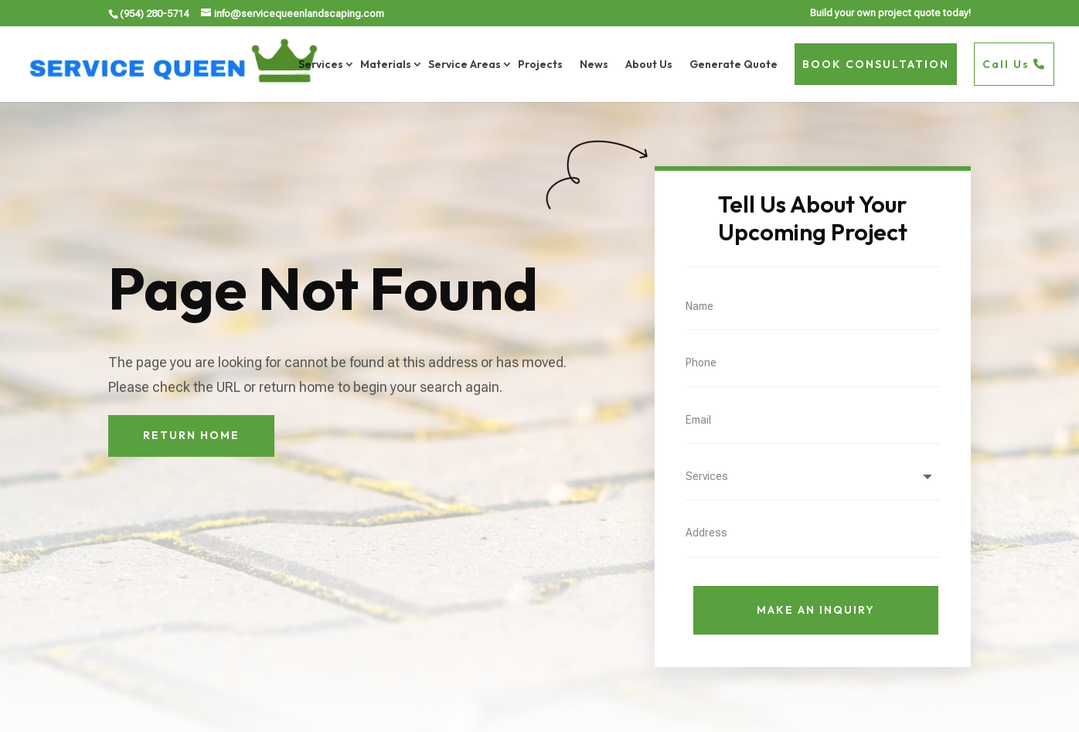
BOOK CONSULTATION (875, 64)
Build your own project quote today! (890, 13)
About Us (648, 64)
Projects (540, 64)
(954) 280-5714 (154, 13)
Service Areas (464, 64)
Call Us (1014, 64)
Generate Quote (733, 64)
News (594, 64)
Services (320, 64)
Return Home (191, 435)
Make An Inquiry (816, 610)
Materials (385, 64)
